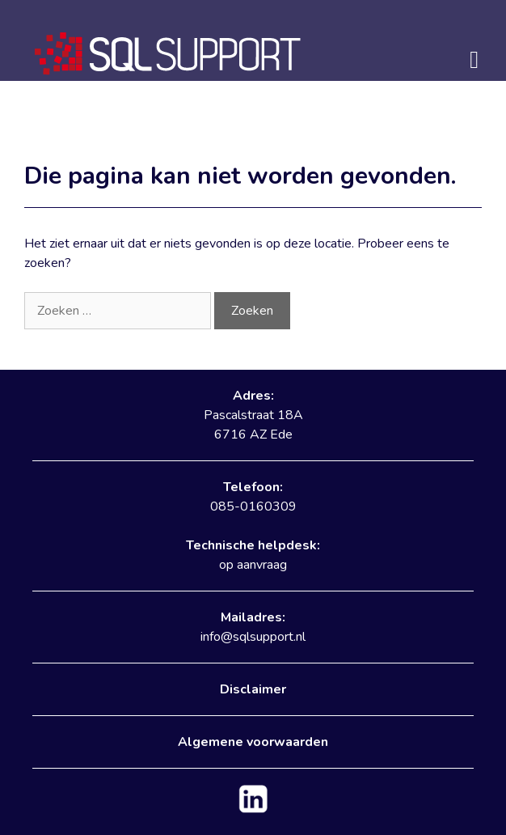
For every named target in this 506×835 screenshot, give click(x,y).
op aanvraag (253, 565)
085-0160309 (253, 506)
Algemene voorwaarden (253, 742)
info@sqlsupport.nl (253, 637)
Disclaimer (253, 689)
